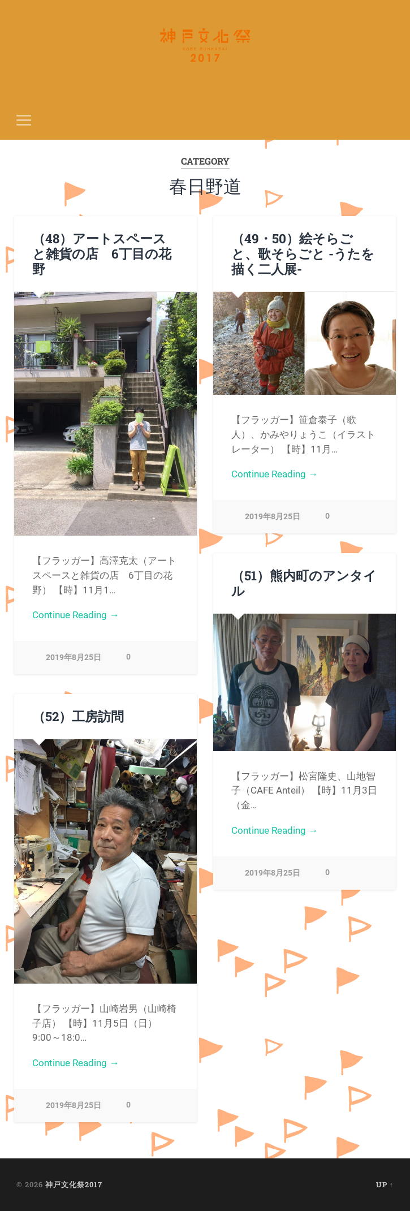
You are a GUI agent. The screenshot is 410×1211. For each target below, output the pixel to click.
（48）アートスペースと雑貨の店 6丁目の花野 (101, 253)
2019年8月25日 (73, 657)
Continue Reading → (75, 614)
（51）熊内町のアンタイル (304, 583)
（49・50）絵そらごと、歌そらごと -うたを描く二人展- (302, 253)
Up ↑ (385, 1184)
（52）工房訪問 (78, 716)
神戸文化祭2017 (73, 1184)
